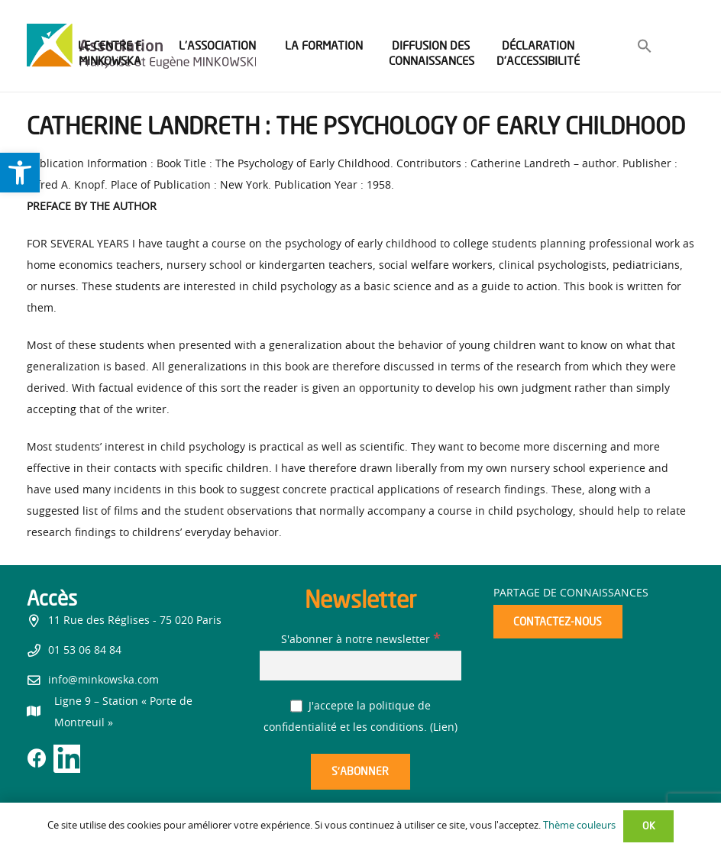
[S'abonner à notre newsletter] (360, 665)
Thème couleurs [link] (579, 826)
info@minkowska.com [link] (103, 680)
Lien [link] (443, 727)
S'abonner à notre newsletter (360, 640)
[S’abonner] (360, 772)
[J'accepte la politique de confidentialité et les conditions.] (296, 706)
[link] (20, 172)
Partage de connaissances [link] (570, 593)
